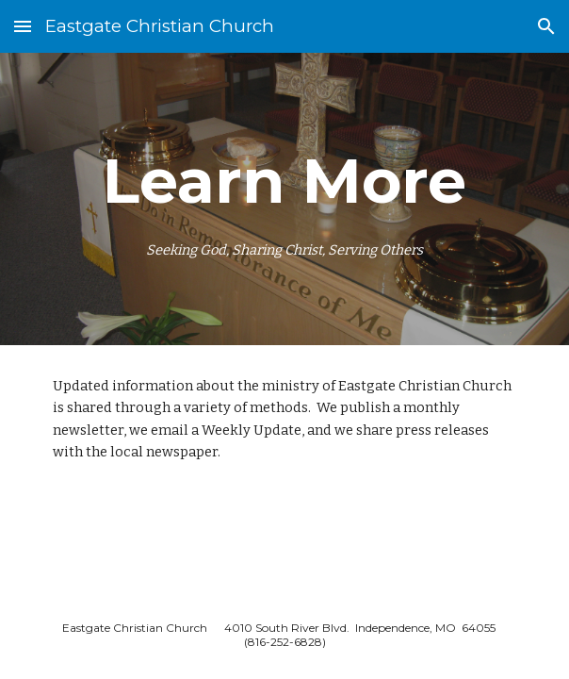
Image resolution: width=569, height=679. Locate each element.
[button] (22, 26)
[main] (284, 199)
